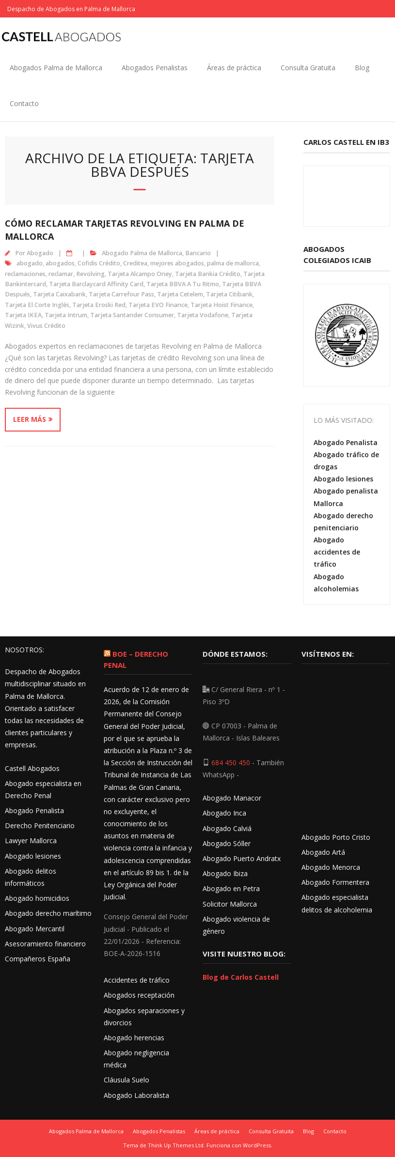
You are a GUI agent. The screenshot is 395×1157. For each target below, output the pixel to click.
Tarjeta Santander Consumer (132, 315)
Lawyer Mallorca (31, 840)
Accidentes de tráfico (137, 980)
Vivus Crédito (46, 326)
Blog (362, 67)
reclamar (60, 274)
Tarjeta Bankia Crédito (207, 274)
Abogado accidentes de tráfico (337, 552)
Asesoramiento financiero (45, 943)
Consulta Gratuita (308, 67)
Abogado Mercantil (34, 928)
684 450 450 (230, 762)
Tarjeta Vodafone (202, 315)
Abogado (40, 253)
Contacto (24, 103)
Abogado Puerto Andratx (243, 858)
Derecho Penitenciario (40, 825)
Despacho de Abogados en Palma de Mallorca (71, 9)
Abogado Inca (224, 813)
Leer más (29, 419)
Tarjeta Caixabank (59, 294)
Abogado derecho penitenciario (343, 521)
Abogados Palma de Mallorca (56, 67)
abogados (60, 263)
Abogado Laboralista (136, 1095)
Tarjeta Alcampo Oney (140, 274)
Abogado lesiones (343, 478)
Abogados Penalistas (155, 67)
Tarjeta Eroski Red (99, 305)
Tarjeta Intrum (66, 315)
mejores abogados (177, 263)
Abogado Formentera (335, 882)
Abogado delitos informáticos (30, 877)
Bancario (198, 253)
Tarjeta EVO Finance (158, 305)
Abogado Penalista (346, 442)
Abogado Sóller (227, 843)
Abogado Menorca (330, 867)
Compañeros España (37, 958)
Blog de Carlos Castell (241, 977)
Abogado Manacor (232, 797)
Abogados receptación (139, 995)
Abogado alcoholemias (336, 582)
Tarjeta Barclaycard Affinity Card (96, 284)
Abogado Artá (323, 852)
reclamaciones (25, 274)
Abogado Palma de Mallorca (142, 253)
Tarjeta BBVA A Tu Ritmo (182, 284)
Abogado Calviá (227, 828)
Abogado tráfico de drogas (346, 460)
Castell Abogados (32, 768)
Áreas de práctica (234, 67)
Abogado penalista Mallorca (346, 497)
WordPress (257, 1145)
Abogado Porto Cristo (335, 837)
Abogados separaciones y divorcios (144, 1016)
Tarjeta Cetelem (180, 294)
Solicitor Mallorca (230, 904)
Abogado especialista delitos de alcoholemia (336, 903)
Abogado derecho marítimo (48, 913)
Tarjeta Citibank (229, 294)
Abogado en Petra (231, 888)
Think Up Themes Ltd (176, 1145)
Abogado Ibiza (225, 873)
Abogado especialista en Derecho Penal (43, 789)
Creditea (135, 263)
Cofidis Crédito (99, 263)
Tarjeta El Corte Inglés (37, 305)
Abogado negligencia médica (136, 1058)
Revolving (90, 274)
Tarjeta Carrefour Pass (121, 294)
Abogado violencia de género (236, 925)
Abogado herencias (134, 1037)
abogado (29, 263)
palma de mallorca (233, 263)
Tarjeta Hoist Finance (221, 305)
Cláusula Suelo (126, 1079)
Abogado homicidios (37, 898)
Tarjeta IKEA (23, 315)
